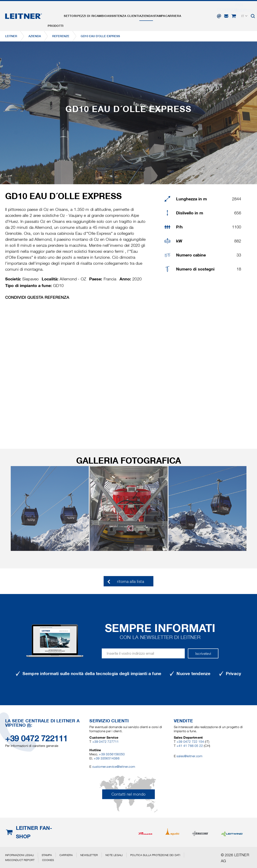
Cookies (48, 860)
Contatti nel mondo (128, 794)
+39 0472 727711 (105, 742)
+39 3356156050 (112, 754)
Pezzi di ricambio (101, 13)
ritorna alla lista (130, 581)
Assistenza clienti (136, 13)
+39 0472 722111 (36, 738)
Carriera (198, 13)
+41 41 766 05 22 (190, 746)
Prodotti (57, 13)
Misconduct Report (19, 860)
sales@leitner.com (189, 756)
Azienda (163, 13)
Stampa (180, 13)
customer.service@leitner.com (113, 767)
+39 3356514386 (107, 758)
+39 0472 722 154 (190, 742)
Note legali (114, 855)
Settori (76, 13)
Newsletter (89, 855)
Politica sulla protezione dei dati (155, 855)
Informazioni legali (19, 855)
